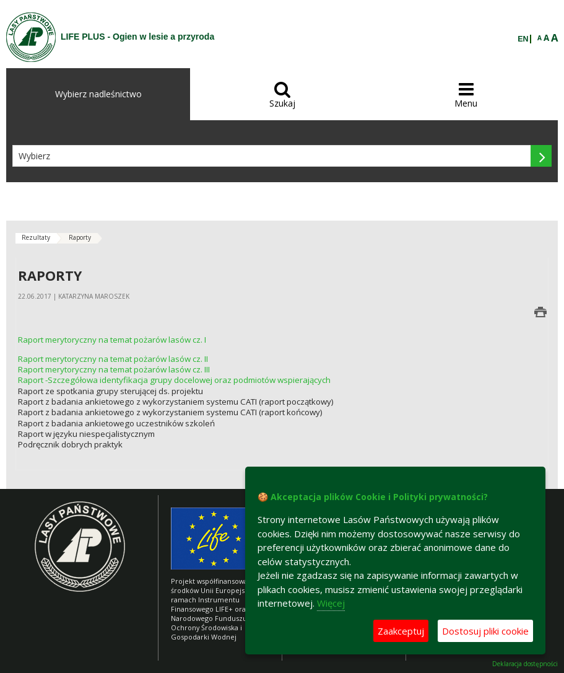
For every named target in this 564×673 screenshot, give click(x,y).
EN (523, 39)
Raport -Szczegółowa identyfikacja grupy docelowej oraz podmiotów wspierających (174, 379)
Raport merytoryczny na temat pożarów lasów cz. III (114, 369)
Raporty (80, 237)
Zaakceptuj (401, 631)
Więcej (331, 603)
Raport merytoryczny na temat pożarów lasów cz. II (113, 358)
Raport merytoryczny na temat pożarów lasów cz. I (112, 339)
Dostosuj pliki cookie (485, 631)
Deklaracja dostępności (525, 664)
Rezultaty (36, 237)
